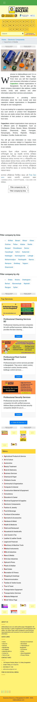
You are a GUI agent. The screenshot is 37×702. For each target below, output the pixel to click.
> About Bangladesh (25, 653)
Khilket (10, 240)
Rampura (8, 263)
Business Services (10, 473)
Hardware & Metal (10, 521)
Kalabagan (8, 256)
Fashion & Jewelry (10, 508)
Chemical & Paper (10, 477)
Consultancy (8, 494)
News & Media (9, 555)
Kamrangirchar (20, 256)
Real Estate (8, 569)
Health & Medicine (10, 525)
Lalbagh (30, 256)
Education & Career (10, 497)
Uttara (32, 240)
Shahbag (17, 263)
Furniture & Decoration (12, 514)
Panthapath (22, 260)
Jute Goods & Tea (10, 535)
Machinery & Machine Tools (13, 545)
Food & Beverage (10, 511)
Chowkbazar (17, 248)
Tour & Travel (8, 586)
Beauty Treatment (10, 466)
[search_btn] (23, 34)
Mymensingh (16, 283)
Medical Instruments (11, 549)
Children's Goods (10, 480)
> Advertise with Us (6, 651)
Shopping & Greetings (11, 576)
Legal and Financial (11, 542)
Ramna (31, 260)
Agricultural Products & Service (15, 456)
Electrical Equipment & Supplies (15, 501)
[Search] (11, 33)
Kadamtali (25, 252)
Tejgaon (25, 263)
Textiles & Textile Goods (12, 583)
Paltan (15, 244)
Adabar (22, 244)
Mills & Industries (10, 552)
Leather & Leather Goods (12, 538)
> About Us (4, 643)
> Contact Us (4, 653)
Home (4, 40)
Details (18, 336)
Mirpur (24, 240)
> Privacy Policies (24, 655)
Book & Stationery (10, 470)
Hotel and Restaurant (11, 528)
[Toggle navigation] (4, 3)
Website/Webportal (11, 596)
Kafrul (17, 252)
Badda (30, 244)
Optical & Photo (9, 562)
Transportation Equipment (13, 590)
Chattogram (26, 280)
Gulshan (8, 244)
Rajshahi (27, 283)
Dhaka (10, 280)
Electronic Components (12, 504)
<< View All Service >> (18, 422)
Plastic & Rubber (10, 566)
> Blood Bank (23, 643)
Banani (17, 240)
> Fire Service (23, 649)
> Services (4, 645)
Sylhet (15, 287)
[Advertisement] (18, 214)
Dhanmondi (9, 267)
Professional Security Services (17, 397)
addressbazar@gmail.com (10, 669)
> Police (22, 651)
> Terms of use (5, 655)
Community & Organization (13, 484)
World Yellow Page (10, 600)
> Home (3, 641)
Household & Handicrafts (13, 531)
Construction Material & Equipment (16, 490)
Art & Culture (8, 460)
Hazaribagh (9, 252)
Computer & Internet (11, 487)
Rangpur (8, 287)
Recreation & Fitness (11, 573)
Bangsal (8, 248)
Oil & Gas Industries (11, 559)
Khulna (17, 280)
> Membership (5, 647)
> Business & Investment (26, 641)
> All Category (5, 649)
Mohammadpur (10, 260)
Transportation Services (12, 593)
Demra (26, 248)
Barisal (7, 283)
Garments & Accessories (12, 518)
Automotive (8, 463)
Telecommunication (11, 579)
